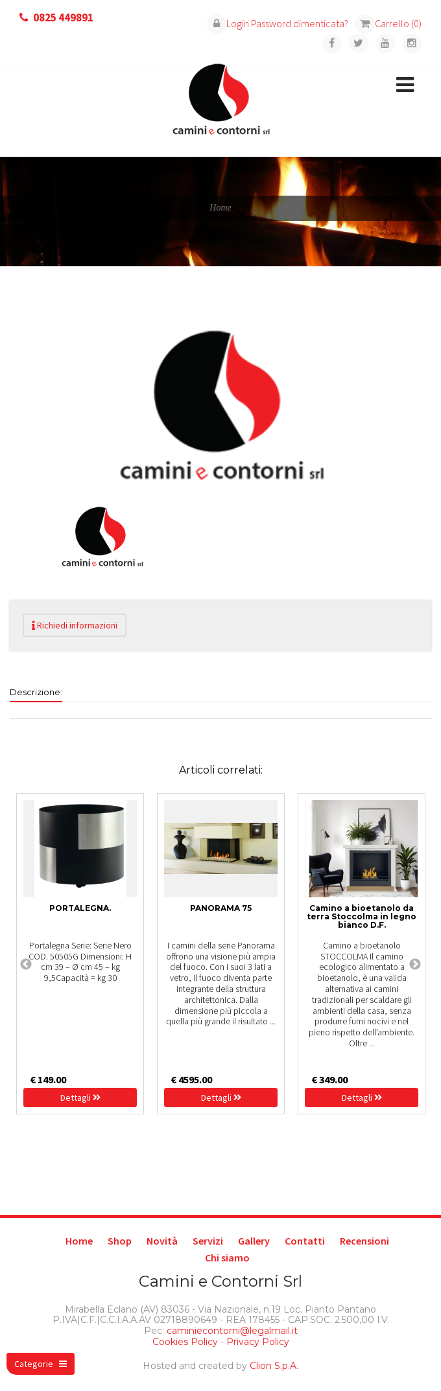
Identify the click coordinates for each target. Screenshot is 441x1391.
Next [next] (415, 964)
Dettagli (80, 1097)
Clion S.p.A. (274, 1366)
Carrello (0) (388, 23)
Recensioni (364, 1240)
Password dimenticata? (299, 23)
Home (79, 1240)
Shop (120, 1240)
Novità (162, 1240)
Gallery (254, 1240)
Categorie (40, 1364)
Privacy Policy (257, 1342)
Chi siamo (227, 1257)
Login (228, 23)
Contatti (305, 1240)
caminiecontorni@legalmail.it (231, 1331)
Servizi (208, 1240)
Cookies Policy (185, 1342)
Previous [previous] (25, 964)
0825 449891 (63, 17)
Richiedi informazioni (74, 625)
